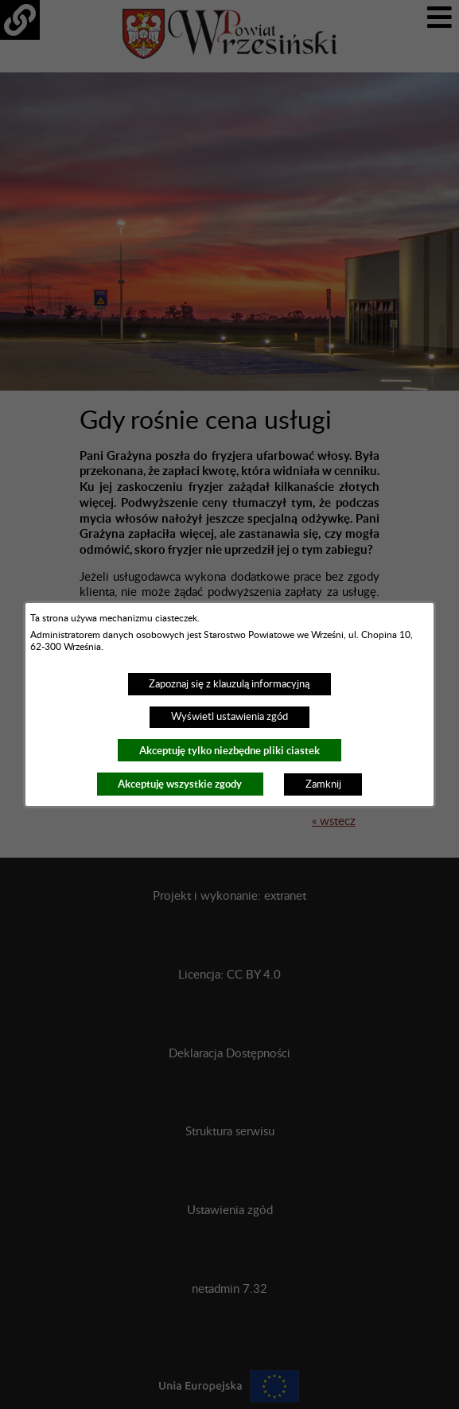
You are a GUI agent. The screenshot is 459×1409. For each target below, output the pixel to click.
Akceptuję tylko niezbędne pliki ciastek (229, 751)
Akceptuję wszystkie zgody (180, 784)
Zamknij (323, 784)
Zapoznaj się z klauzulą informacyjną (229, 684)
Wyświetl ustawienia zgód (229, 716)
